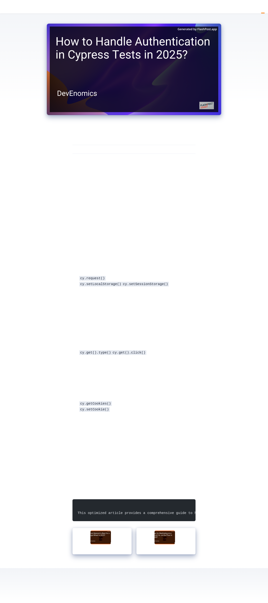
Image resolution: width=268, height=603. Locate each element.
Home (259, 6)
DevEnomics (5, 6)
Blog (263, 6)
